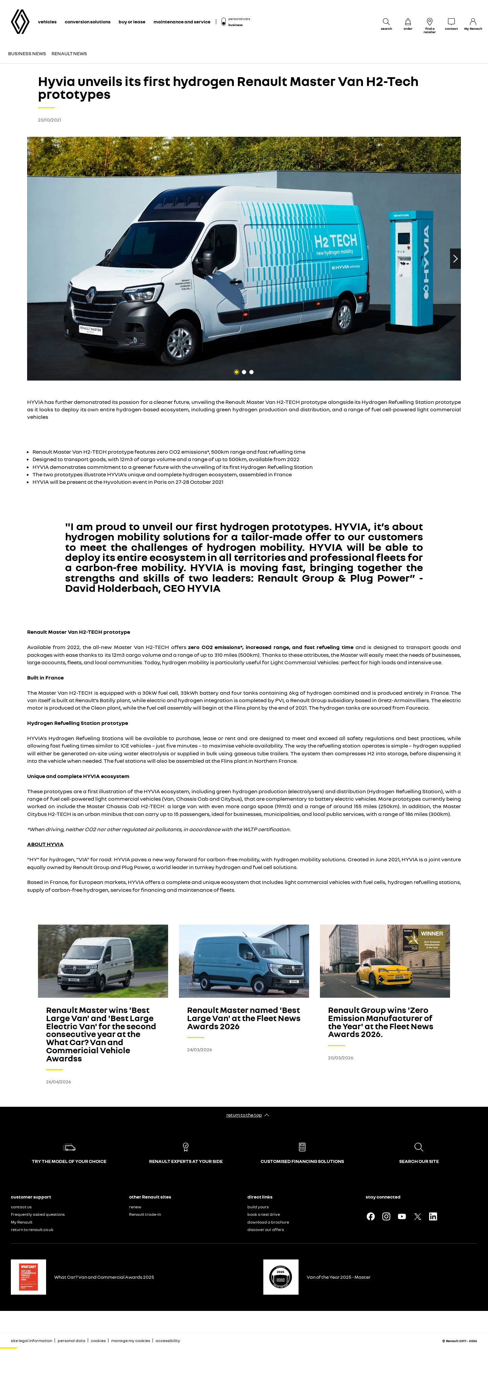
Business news (27, 53)
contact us (21, 1206)
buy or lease (132, 21)
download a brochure (268, 1222)
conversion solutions (87, 21)
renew (135, 1206)
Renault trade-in (145, 1214)
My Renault (22, 1222)
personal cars (239, 19)
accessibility (168, 1340)
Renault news (69, 53)
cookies (98, 1340)
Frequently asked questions (38, 1214)
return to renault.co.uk (32, 1229)
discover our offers (265, 1229)
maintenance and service (182, 21)
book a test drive (263, 1214)
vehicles (47, 21)
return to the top (244, 1115)
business (235, 25)
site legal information (31, 1340)
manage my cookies (130, 1341)
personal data (71, 1340)
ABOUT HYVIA (45, 844)
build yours (258, 1206)
